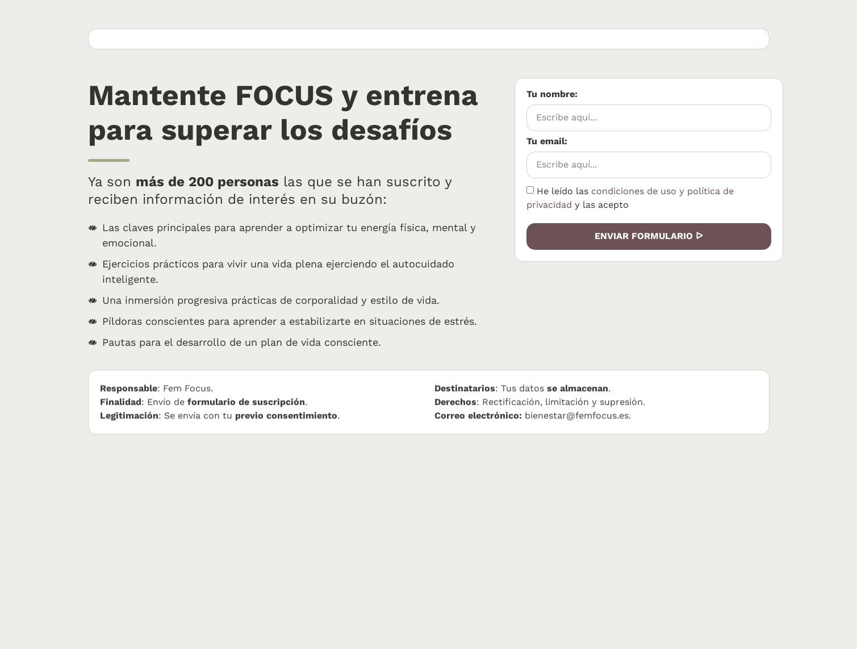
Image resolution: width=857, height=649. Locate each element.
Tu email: (558, 141)
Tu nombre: (564, 94)
